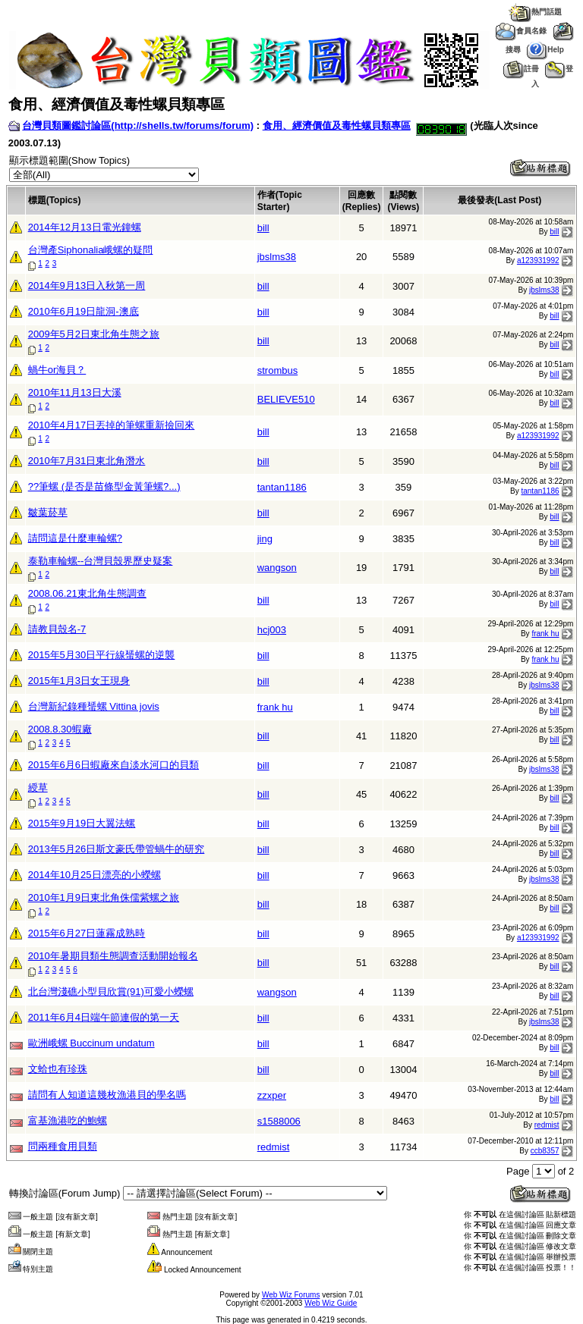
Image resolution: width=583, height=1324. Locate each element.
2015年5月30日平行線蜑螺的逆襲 (101, 654)
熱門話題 (535, 12)
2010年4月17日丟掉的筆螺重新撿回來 (111, 425)
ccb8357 (545, 1151)
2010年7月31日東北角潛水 (87, 460)
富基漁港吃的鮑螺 (67, 1120)
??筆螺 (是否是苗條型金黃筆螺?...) (104, 486)
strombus (277, 370)
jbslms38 (276, 256)
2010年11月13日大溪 (74, 392)
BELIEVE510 (286, 399)
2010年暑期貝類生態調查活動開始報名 (113, 956)
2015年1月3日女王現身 (79, 680)
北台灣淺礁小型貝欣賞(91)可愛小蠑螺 (111, 991)
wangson (277, 567)
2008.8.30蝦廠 (60, 729)
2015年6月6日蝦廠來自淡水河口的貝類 (113, 764)
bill (263, 228)
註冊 (521, 68)
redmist (546, 1125)
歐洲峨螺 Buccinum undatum (91, 1043)
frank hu (545, 633)
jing (265, 538)
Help (545, 49)
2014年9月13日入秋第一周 (87, 285)
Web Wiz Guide (330, 1303)
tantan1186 (282, 487)
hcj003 (271, 629)
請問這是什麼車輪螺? (75, 538)
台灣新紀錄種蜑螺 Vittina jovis (93, 706)
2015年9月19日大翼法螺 (82, 823)
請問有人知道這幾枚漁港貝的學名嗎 (107, 1094)
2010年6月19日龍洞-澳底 (83, 311)
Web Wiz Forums (291, 1295)
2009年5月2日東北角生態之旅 (93, 334)
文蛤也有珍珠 (57, 1069)
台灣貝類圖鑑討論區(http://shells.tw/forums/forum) (138, 125)
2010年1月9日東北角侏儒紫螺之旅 (103, 897)
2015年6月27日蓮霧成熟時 (87, 933)
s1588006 (279, 1121)
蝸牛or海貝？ (57, 369)
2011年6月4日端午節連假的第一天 (103, 1017)
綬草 (38, 787)
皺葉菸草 (48, 512)
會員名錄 (521, 31)
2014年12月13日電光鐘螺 (84, 227)
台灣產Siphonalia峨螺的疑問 (90, 250)
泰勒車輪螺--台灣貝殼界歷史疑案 (100, 560)
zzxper (271, 1095)
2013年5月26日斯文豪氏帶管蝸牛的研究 (116, 849)
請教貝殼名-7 (57, 629)
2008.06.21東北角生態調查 (87, 593)
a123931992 (538, 260)
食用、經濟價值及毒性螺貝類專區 (337, 125)
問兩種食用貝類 (62, 1146)
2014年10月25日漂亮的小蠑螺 (94, 874)
